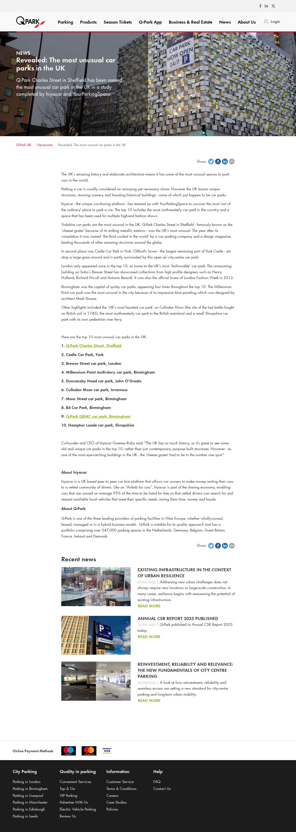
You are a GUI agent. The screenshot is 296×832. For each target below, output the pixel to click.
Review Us (68, 816)
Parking (65, 22)
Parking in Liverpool (28, 795)
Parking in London (26, 781)
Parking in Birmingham (30, 788)
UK (23, 145)
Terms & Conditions (121, 788)
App (150, 22)
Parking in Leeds (25, 816)
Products (88, 22)
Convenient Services (75, 781)
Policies (112, 809)
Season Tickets (118, 22)
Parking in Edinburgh (29, 809)
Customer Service (120, 781)
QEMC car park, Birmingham (98, 416)
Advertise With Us (74, 802)
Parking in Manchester (30, 802)
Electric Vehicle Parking (78, 809)
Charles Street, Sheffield (93, 345)
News (225, 22)
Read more (149, 605)
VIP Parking (68, 795)
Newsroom (45, 145)
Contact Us (162, 788)
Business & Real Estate (190, 22)
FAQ (156, 781)
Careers (112, 795)
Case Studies (116, 802)
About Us (247, 22)
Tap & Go (67, 788)
